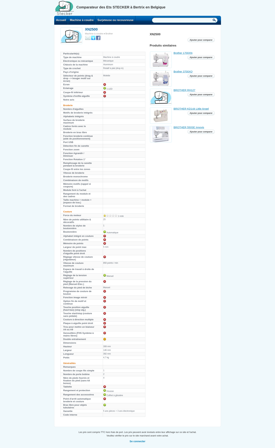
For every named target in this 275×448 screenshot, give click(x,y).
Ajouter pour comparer (201, 40)
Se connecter (137, 441)
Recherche (214, 20)
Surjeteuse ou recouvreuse (115, 20)
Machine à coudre (81, 20)
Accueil (61, 20)
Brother (109, 33)
